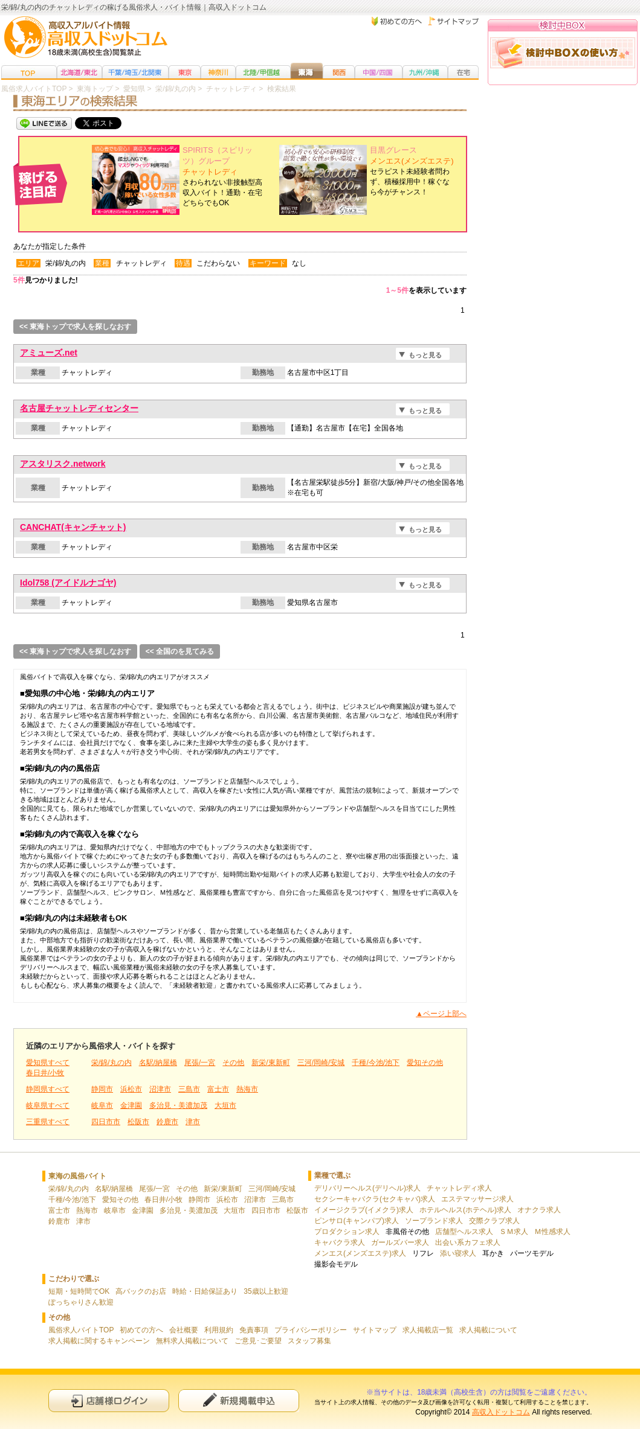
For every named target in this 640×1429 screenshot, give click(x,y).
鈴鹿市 (167, 1121)
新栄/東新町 (270, 1062)
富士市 (218, 1089)
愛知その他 (425, 1062)
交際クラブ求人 (494, 1220)
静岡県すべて (47, 1089)
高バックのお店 (140, 1291)
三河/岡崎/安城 (321, 1062)
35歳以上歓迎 (266, 1291)
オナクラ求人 (539, 1210)
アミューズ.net (48, 352)
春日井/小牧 (45, 1073)
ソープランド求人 (434, 1220)
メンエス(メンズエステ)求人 (360, 1253)
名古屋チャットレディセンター (79, 408)
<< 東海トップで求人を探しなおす (75, 326)
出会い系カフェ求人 (467, 1242)
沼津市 (160, 1089)
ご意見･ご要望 (258, 1341)
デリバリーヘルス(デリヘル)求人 (367, 1188)
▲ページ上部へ (441, 1013)
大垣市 (225, 1105)
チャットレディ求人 (459, 1188)
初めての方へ (141, 1330)
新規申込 (238, 1400)
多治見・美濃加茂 (178, 1105)
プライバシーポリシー (310, 1330)
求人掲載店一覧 (427, 1330)
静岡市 (102, 1089)
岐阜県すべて (47, 1105)
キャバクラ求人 (339, 1242)
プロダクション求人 (347, 1231)
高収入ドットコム (501, 1412)
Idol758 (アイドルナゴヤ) (68, 582)
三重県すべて (47, 1121)
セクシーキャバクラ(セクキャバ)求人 (374, 1199)
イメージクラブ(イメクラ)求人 (363, 1210)
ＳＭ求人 (513, 1231)
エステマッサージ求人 (477, 1199)
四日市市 (105, 1121)
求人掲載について (488, 1330)
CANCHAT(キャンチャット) (73, 527)
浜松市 (131, 1089)
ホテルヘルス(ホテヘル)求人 (465, 1210)
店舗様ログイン (108, 1400)
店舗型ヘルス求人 (464, 1231)
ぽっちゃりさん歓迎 (81, 1302)
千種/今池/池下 (375, 1062)
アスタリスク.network (63, 463)
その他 (233, 1062)
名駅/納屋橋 (158, 1062)
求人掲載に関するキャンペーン (99, 1341)
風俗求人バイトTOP (81, 1330)
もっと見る (425, 355)
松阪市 (138, 1121)
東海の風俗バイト (77, 1176)
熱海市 (247, 1089)
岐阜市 (102, 1105)
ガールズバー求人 (400, 1242)
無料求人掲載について (192, 1341)
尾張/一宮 (199, 1062)
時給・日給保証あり (205, 1291)
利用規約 (218, 1330)
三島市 (189, 1089)
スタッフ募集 (309, 1341)
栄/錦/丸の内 (111, 1062)
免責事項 (253, 1330)
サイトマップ (374, 1330)
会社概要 (183, 1330)
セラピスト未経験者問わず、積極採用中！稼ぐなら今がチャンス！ (412, 171)
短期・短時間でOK (78, 1291)
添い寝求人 (458, 1253)
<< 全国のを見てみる (180, 651)
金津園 (131, 1105)
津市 (193, 1121)
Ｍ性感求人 (552, 1231)
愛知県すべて (47, 1062)
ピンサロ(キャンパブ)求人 (356, 1220)
